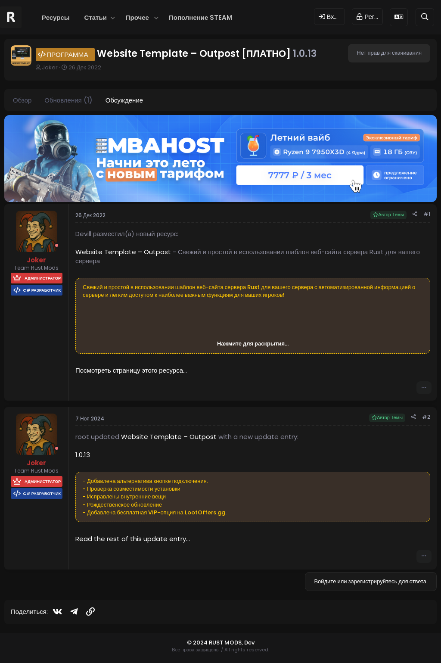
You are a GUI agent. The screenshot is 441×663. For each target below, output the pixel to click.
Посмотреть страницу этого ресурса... (131, 370)
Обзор (22, 100)
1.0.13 (82, 454)
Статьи (95, 17)
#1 (426, 214)
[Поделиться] (415, 214)
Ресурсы (56, 17)
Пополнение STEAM (200, 17)
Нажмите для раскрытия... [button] (253, 344)
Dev (249, 642)
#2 (426, 416)
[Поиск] (425, 17)
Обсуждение (124, 100)
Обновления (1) (68, 100)
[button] (113, 17)
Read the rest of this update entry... (132, 538)
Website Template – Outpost (123, 251)
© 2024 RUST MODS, (215, 642)
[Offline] (56, 245)
